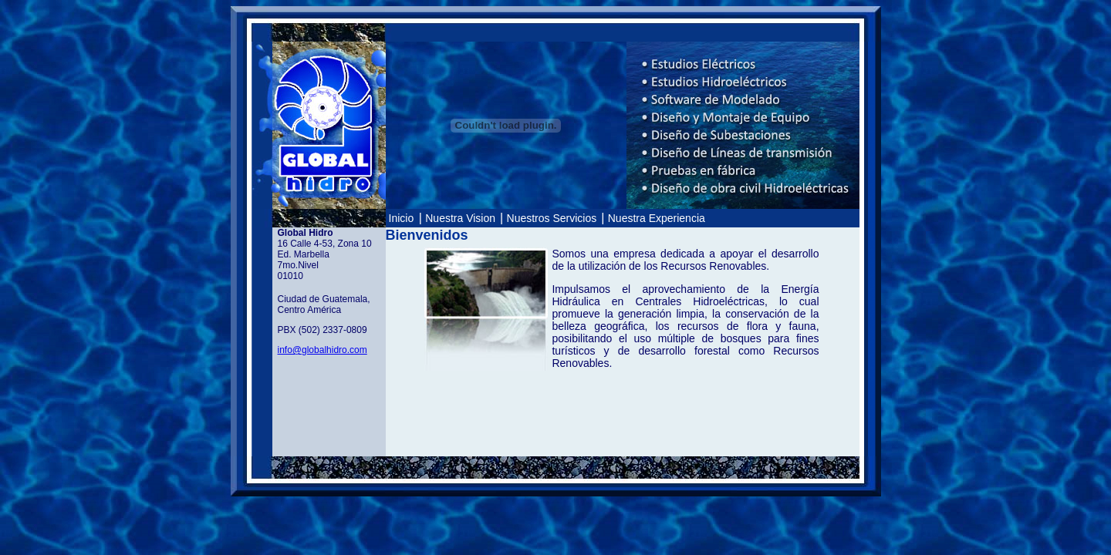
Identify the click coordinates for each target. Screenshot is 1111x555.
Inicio (401, 218)
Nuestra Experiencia (656, 218)
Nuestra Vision (461, 218)
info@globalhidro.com (322, 350)
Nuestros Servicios (553, 218)
